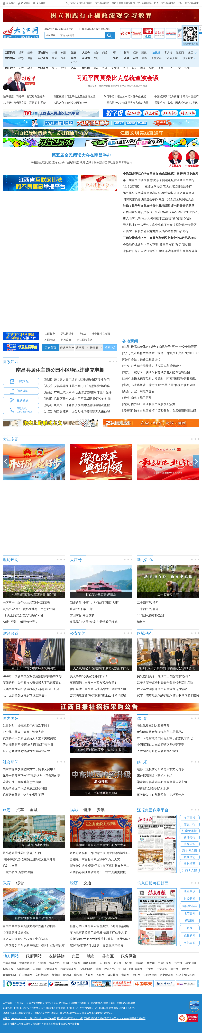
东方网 (178, 963)
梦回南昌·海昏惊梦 (82, 615)
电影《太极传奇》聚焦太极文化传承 (160, 769)
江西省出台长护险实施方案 (140, 231)
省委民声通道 (27, 963)
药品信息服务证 (137, 1018)
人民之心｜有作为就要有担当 (71, 102)
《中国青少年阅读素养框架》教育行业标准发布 (34, 945)
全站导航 (41, 3)
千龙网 (149, 969)
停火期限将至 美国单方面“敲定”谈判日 (28, 744)
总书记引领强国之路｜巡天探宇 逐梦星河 (27, 102)
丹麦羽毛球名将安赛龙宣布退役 (157, 751)
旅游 (96, 52)
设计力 (86, 58)
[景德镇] (127, 410)
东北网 (128, 963)
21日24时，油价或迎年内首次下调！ (26, 725)
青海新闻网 (9, 974)
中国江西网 (9, 963)
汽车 (73, 68)
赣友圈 (86, 68)
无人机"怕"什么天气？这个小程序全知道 (149, 224)
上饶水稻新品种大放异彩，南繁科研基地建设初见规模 (166, 378)
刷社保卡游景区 (186, 224)
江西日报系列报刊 (91, 29)
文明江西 (43, 68)
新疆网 (67, 974)
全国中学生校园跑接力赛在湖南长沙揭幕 (29, 926)
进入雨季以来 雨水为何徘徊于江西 (145, 218)
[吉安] (126, 372)
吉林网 (140, 963)
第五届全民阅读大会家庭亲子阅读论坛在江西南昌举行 (158, 180)
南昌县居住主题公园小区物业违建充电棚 (60, 370)
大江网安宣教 (85, 339)
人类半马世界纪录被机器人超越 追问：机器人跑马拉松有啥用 (43, 689)
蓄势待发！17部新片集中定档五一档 (160, 794)
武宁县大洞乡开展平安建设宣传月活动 (162, 689)
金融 (126, 58)
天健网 (136, 974)
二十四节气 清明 (147, 602)
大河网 (185, 969)
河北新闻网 (166, 974)
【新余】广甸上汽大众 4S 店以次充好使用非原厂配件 (76, 392)
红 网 (66, 963)
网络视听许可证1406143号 (70, 1018)
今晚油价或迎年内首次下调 (140, 244)
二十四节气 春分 (147, 609)
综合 (54, 68)
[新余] (126, 391)
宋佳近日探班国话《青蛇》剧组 (143, 251)
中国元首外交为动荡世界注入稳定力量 (126, 102)
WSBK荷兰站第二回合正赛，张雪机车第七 (165, 738)
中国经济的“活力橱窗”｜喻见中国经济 (176, 96)
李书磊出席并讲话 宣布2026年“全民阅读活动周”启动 (61, 162)
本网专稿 (50, 339)
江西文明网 (150, 974)
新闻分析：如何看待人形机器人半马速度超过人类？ (37, 682)
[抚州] (126, 397)
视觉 (73, 58)
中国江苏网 (164, 963)
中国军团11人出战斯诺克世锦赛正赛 (160, 744)
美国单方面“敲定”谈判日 (175, 244)
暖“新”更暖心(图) (179, 218)
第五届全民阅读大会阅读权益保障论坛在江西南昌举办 (158, 193)
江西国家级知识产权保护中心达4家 (146, 212)
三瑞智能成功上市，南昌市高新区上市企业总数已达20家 (160, 238)
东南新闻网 (23, 969)
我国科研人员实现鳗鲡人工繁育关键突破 (29, 738)
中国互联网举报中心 (68, 1024)
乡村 (135, 58)
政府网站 (34, 956)
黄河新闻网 (42, 974)
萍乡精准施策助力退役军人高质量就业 (156, 366)
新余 (134, 68)
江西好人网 (171, 58)
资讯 (63, 58)
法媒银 (156, 52)
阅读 (105, 52)
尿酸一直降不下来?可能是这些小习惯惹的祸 (31, 775)
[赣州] (126, 359)
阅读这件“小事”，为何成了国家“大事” (94, 602)
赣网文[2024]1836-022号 (15, 1018)
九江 (105, 68)
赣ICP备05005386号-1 (71, 1013)
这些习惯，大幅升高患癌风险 (22, 782)
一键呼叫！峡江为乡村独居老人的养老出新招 (160, 372)
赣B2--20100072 (43, 1013)
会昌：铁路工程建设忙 (145, 359)
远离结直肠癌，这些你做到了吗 (23, 794)
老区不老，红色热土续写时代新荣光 (26, 602)
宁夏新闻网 (50, 969)
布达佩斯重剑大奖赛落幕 (181, 251)
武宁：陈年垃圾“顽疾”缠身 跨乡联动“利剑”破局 (168, 695)
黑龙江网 (190, 963)
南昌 (96, 68)
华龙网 (151, 963)
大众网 (117, 963)
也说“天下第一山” (81, 609)
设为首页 (10, 3)
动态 (30, 68)
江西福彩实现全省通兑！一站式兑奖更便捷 (98, 872)
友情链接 (57, 956)
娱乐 (30, 52)
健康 (144, 58)
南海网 (78, 974)
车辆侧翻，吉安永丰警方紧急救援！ (93, 682)
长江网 (100, 974)
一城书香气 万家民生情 (18, 872)
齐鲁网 (89, 974)
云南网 (37, 969)
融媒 (144, 52)
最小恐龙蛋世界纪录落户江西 (22, 853)
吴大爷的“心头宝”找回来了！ (89, 676)
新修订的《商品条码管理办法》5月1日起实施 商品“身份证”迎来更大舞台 (117, 926)
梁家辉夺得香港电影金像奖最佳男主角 (162, 782)
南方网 (174, 969)
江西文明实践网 (185, 974)
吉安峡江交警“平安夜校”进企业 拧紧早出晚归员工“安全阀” (108, 695)
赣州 (151, 68)
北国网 (76, 963)
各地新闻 (130, 341)
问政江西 (43, 58)
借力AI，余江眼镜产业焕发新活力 (153, 404)
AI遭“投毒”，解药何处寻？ (20, 621)
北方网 (42, 963)
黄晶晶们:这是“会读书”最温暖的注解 (94, 621)
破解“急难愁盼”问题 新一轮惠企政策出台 (96, 945)
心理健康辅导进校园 (16, 932)
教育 (54, 58)
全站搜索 (50, 35)
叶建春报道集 (192, 164)
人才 (21, 68)
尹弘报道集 (175, 164)
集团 (76, 956)
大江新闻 (105, 29)
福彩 (21, 58)
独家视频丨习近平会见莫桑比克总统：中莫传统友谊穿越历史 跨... (91, 96)
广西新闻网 (25, 974)
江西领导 (50, 333)
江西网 (180, 52)
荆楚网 (125, 974)
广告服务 (19, 1003)
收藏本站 (25, 3)
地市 (91, 956)
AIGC (74, 62)
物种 (126, 52)
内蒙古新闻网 (68, 969)
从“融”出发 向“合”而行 (173, 231)
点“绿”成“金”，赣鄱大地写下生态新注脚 (29, 609)
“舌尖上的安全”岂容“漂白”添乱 (23, 615)
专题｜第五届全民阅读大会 (176, 199)
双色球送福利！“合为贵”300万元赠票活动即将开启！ (104, 853)
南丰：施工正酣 (141, 397)
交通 (63, 68)
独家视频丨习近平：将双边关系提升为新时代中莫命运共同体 (38, 96)
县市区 (108, 956)
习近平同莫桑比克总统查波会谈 (117, 78)
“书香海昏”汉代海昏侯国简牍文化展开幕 (29, 859)
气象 (115, 58)
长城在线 (8, 969)
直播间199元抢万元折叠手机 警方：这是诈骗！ (100, 939)
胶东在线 (109, 969)
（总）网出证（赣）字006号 (42, 1018)
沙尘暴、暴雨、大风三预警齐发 (23, 732)
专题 (63, 52)
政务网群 (129, 956)
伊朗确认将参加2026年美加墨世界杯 (160, 732)
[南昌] (126, 346)
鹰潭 (143, 68)
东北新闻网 (85, 969)
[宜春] (126, 385)
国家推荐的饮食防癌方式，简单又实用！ (29, 769)
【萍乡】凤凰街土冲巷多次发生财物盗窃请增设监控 (76, 405)
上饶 (169, 68)
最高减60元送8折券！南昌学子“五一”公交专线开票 (164, 346)
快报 (54, 52)
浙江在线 (54, 963)
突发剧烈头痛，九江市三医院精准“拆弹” (163, 676)
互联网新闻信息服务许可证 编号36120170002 (106, 1018)
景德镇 (115, 68)
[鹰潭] (126, 404)
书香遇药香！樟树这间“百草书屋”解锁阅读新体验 (163, 385)
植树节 (141, 621)
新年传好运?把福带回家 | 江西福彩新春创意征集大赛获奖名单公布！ (114, 865)
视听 (21, 52)
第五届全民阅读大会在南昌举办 (81, 155)
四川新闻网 (135, 969)
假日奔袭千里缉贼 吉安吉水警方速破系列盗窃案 (101, 689)
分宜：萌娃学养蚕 (143, 391)
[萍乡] (126, 366)
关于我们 (8, 1003)
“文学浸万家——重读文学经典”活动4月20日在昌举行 (157, 186)
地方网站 (11, 956)
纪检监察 (66, 339)
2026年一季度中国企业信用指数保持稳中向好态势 (35, 676)
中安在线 (162, 969)
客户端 (168, 52)
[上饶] (126, 378)
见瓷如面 (156, 58)
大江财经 (9, 68)
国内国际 (9, 58)
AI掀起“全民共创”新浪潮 (153, 788)
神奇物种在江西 (101, 333)
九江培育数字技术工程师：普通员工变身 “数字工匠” (165, 353)
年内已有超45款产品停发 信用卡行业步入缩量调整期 (104, 932)
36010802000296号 (103, 1013)
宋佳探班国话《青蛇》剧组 (154, 775)
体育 (30, 58)
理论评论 (43, 52)
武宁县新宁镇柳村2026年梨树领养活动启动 (165, 682)
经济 (135, 52)
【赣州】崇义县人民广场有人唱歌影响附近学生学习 (76, 379)
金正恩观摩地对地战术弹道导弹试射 (26, 751)
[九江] (126, 353)
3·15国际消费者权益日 (151, 615)
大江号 (86, 52)
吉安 (178, 68)
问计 (115, 52)
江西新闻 (9, 52)
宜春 (160, 68)
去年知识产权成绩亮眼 (184, 212)
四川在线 (105, 963)
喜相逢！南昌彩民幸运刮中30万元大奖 (95, 859)
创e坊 (83, 333)
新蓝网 (56, 974)
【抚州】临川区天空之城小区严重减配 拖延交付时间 (76, 398)
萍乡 (125, 68)
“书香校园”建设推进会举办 (140, 199)
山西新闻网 (89, 963)
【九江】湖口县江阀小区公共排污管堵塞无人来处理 (76, 411)
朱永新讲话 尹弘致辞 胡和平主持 (113, 162)
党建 (73, 52)
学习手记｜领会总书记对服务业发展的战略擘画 (131, 96)
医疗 (96, 58)
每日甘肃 (113, 974)
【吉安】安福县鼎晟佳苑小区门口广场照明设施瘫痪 (76, 386)
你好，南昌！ (11, 865)
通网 (98, 969)
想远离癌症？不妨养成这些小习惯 (25, 788)
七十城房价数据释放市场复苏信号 (25, 695)
